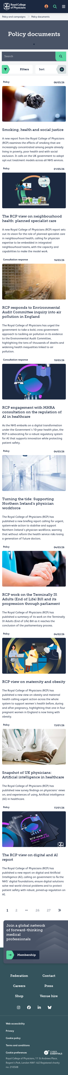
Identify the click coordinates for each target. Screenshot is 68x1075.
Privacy (10, 1030)
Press (48, 986)
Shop (19, 996)
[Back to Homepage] (17, 6)
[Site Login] (46, 6)
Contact (48, 976)
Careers (19, 986)
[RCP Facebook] (29, 1007)
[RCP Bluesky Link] (49, 1007)
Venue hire (49, 996)
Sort (41, 69)
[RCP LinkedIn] (39, 1007)
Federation (19, 976)
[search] (60, 56)
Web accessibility (15, 1023)
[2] (59, 910)
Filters (15, 69)
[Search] (28, 56)
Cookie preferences (16, 1052)
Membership (21, 955)
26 (38, 910)
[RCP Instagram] (18, 1007)
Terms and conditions (18, 1045)
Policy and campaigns (13, 16)
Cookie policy (13, 1038)
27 (49, 910)
